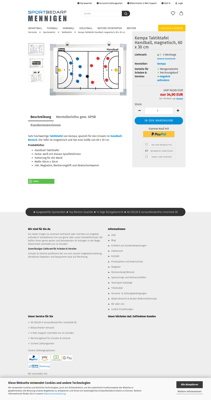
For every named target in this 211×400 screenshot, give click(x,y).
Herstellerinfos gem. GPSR (76, 117)
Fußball (52, 28)
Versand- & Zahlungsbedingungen (129, 293)
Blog (113, 240)
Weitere (131, 28)
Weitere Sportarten (109, 28)
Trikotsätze (117, 288)
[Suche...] (126, 13)
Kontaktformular (89, 237)
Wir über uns (117, 304)
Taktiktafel (56, 136)
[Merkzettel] (173, 13)
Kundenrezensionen (45, 125)
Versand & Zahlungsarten (109, 3)
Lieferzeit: (141, 54)
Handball (68, 28)
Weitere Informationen (190, 391)
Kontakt (115, 256)
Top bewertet (84, 3)
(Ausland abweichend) (166, 59)
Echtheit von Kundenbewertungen (129, 245)
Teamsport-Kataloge (121, 282)
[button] (181, 13)
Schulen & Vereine (172, 28)
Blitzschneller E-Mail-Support (142, 3)
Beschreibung (40, 117)
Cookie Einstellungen (122, 309)
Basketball (35, 28)
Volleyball (85, 28)
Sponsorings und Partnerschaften (128, 277)
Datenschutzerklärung (55, 393)
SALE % (166, 3)
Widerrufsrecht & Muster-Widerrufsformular (134, 298)
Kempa (161, 63)
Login (179, 3)
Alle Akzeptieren (189, 384)
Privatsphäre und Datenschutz (127, 261)
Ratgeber (116, 267)
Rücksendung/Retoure (123, 272)
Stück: (138, 104)
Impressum (117, 251)
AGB (113, 235)
